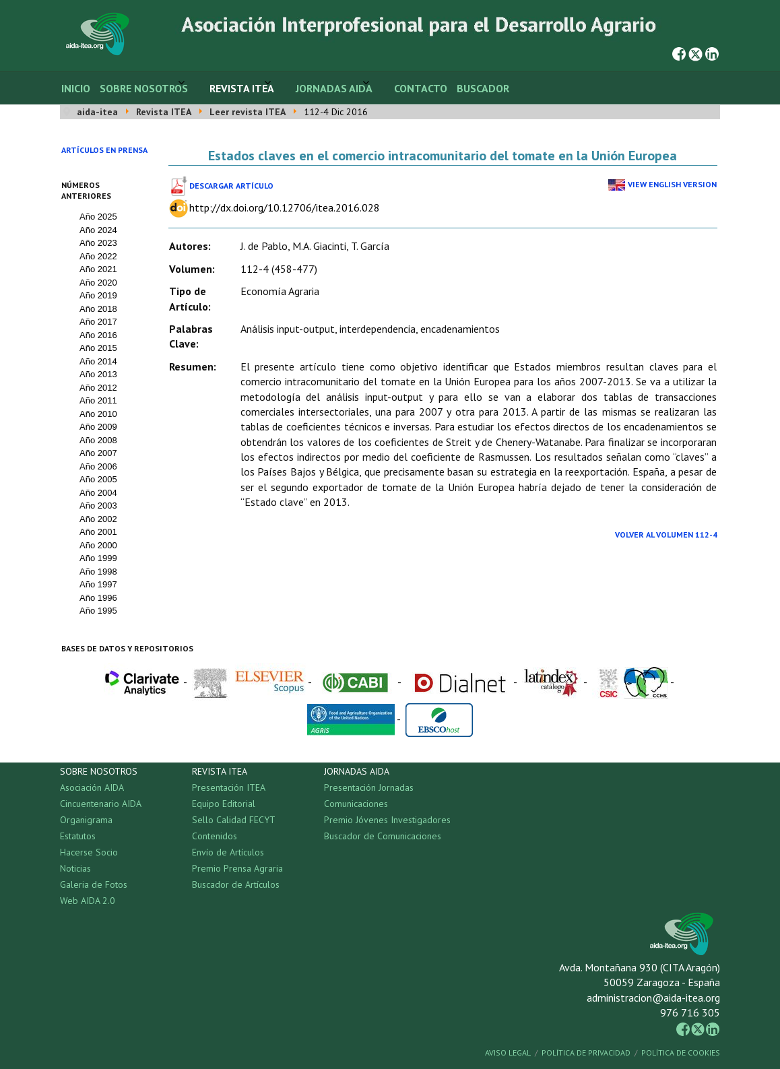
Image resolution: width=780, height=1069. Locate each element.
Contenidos (214, 836)
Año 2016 (98, 335)
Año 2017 (98, 322)
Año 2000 (98, 545)
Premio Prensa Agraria (237, 868)
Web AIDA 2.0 (87, 901)
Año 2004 (98, 493)
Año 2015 (98, 348)
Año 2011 (98, 400)
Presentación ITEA (228, 787)
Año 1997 (98, 584)
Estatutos (78, 836)
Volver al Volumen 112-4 (666, 534)
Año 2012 (98, 388)
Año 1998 (98, 571)
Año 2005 (98, 479)
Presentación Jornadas (369, 787)
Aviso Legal (508, 1052)
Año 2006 (98, 466)
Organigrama (86, 820)
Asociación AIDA (92, 787)
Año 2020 (98, 283)
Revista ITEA (241, 88)
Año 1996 (98, 598)
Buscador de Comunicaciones (382, 836)
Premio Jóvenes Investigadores (387, 820)
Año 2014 (98, 361)
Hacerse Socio (89, 852)
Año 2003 (98, 505)
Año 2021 (98, 269)
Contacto (420, 88)
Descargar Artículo (231, 186)
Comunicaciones (356, 804)
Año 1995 (98, 611)
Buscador (483, 88)
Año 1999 (98, 558)
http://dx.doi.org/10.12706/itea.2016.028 (284, 207)
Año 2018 (98, 309)
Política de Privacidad (586, 1052)
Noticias (75, 868)
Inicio (75, 88)
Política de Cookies (680, 1052)
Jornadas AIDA (334, 88)
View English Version (672, 184)
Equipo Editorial (223, 804)
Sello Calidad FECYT (233, 820)
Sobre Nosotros (144, 88)
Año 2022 (98, 256)
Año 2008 (98, 440)
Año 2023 (98, 243)
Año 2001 (98, 532)
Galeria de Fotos (93, 884)
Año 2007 (98, 453)
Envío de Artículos (228, 852)
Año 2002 (98, 519)
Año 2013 (98, 374)
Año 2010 (98, 414)
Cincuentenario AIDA (100, 804)
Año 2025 (98, 217)
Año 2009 (98, 427)
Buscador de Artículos (236, 884)
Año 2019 (98, 295)
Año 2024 (98, 230)
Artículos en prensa (104, 150)
